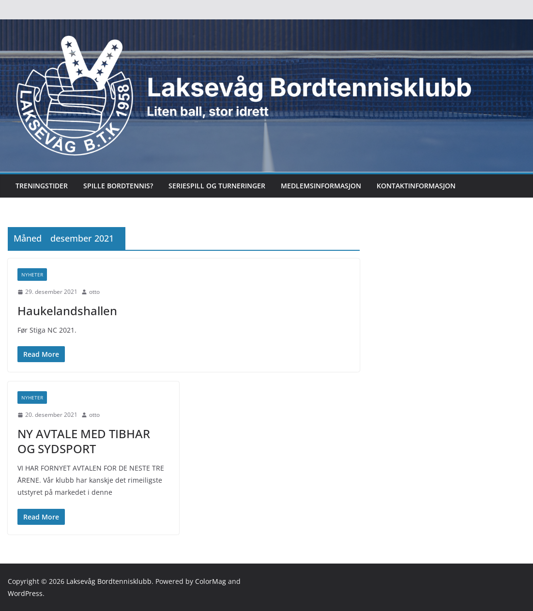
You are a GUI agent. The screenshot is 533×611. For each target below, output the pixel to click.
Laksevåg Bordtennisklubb (109, 581)
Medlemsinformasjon (321, 185)
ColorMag (210, 581)
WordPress (25, 593)
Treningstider (41, 185)
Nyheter (32, 274)
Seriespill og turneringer (216, 185)
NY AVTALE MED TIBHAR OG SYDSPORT (83, 441)
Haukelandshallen (67, 311)
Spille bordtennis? (118, 185)
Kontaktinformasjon (416, 185)
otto (94, 292)
